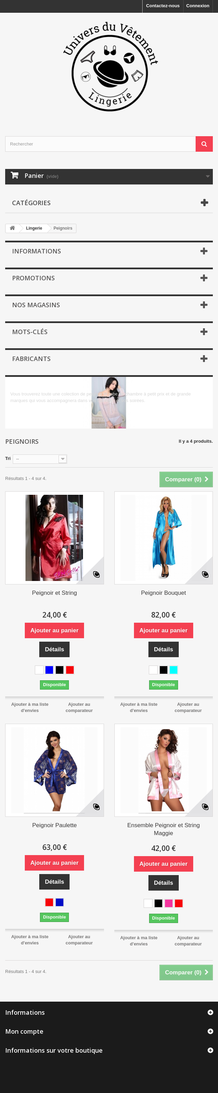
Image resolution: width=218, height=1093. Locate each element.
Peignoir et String (54, 593)
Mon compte (24, 1031)
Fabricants (31, 358)
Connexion (197, 5)
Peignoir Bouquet (163, 593)
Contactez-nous (163, 5)
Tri (8, 458)
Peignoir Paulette (54, 825)
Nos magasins (36, 305)
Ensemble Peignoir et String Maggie (163, 829)
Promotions (33, 278)
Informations (36, 251)
